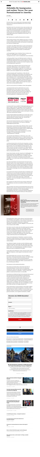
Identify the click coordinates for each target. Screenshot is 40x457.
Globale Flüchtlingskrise (28, 339)
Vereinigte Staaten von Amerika (12, 341)
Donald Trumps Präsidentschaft (18, 339)
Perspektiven (9, 339)
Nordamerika (21, 341)
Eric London (9, 15)
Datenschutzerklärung (21, 313)
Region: (9, 306)
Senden (20, 319)
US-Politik (26, 341)
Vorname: (10, 302)
